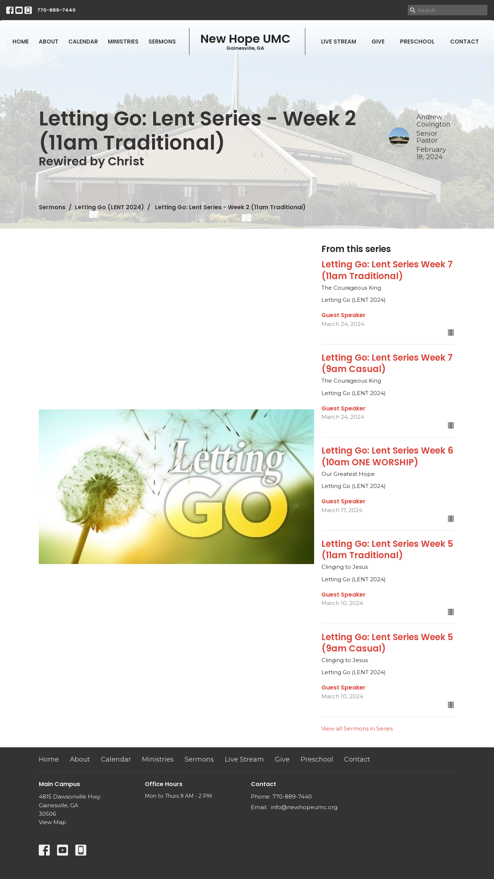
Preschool (417, 41)
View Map (52, 822)
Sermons (162, 41)
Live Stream (338, 41)
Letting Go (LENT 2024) (109, 207)
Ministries (123, 41)
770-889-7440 (56, 10)
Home (20, 41)
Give (378, 41)
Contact (464, 41)
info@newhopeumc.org (304, 807)
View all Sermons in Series (357, 728)
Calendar (83, 41)
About (49, 41)
